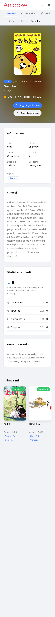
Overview (11, 13)
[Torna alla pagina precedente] (5, 21)
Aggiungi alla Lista (27, 105)
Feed (45, 13)
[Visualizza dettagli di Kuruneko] (40, 413)
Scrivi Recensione (27, 113)
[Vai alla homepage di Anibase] (15, 5)
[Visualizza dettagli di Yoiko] (15, 413)
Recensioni (28, 13)
